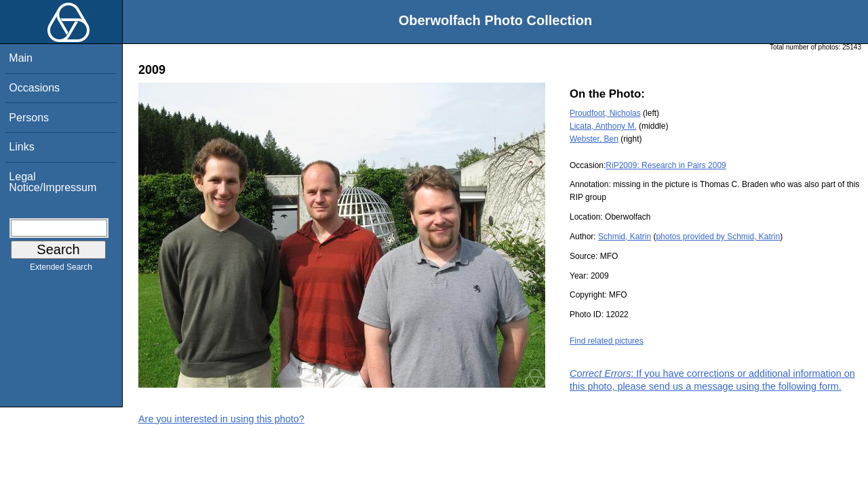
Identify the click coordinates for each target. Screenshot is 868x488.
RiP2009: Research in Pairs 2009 (666, 165)
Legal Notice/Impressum (52, 182)
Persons (29, 117)
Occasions (34, 88)
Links (21, 146)
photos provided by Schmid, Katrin (718, 236)
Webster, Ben (594, 139)
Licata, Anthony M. (603, 126)
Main (21, 58)
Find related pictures (607, 341)
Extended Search (61, 270)
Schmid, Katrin (624, 236)
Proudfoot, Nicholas (605, 113)
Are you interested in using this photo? (221, 418)
